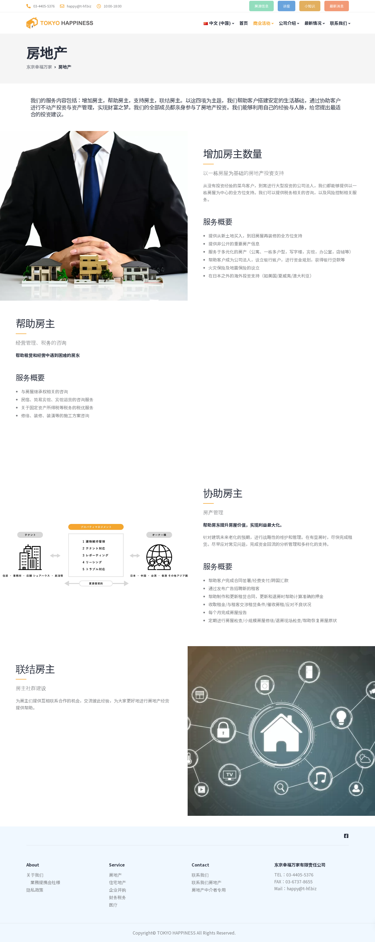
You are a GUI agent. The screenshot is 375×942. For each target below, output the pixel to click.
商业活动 (261, 23)
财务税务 (117, 897)
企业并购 (117, 890)
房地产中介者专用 (209, 890)
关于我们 (34, 875)
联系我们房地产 (206, 882)
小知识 (310, 6)
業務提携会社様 (45, 882)
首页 (243, 23)
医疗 (113, 904)
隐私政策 (34, 890)
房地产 (115, 875)
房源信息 (261, 6)
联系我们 (338, 23)
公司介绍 (287, 23)
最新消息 (337, 6)
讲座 (286, 6)
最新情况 (312, 23)
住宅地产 (117, 882)
